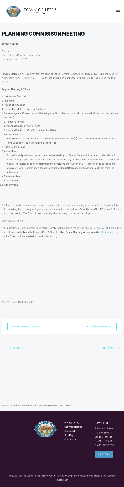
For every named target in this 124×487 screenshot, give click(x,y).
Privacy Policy (71, 422)
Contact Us (70, 439)
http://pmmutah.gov (110, 232)
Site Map (68, 435)
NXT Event (111, 348)
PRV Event (12, 348)
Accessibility (71, 431)
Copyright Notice (73, 427)
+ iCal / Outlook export (99, 326)
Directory (104, 454)
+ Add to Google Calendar (26, 326)
